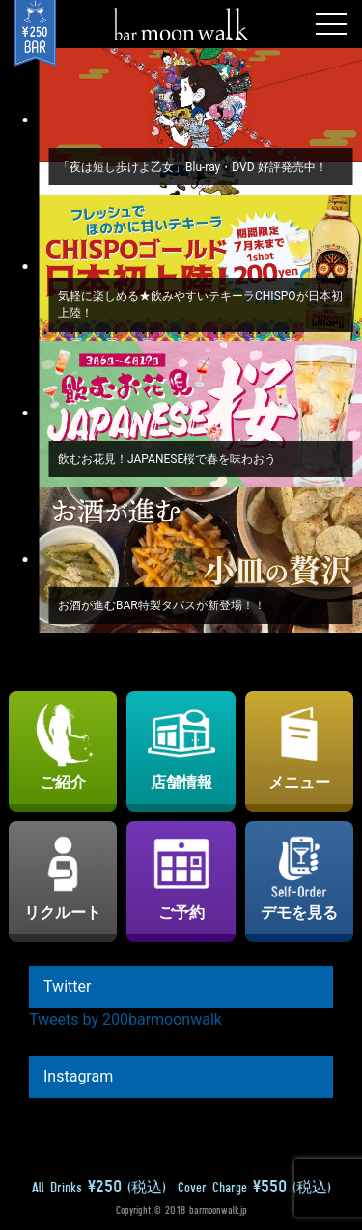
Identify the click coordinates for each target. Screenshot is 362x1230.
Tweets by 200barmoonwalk (125, 1019)
